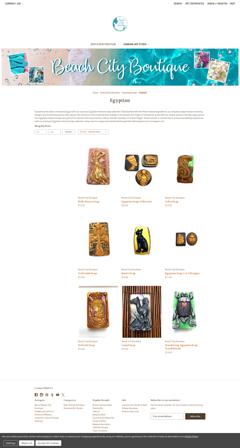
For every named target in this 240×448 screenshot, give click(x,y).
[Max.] (55, 131)
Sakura (96, 411)
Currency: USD (14, 3)
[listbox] (98, 132)
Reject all (27, 443)
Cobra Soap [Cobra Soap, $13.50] (171, 201)
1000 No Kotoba (100, 427)
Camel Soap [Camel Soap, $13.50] (128, 345)
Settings (10, 443)
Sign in (210, 3)
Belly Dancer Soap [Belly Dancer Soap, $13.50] (88, 201)
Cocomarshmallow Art (103, 418)
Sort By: (83, 132)
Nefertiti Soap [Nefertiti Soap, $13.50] (86, 345)
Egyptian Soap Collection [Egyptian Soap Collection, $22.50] (137, 201)
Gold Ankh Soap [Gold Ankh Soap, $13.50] (87, 273)
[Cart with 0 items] (232, 3)
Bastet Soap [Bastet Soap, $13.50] (128, 273)
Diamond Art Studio (136, 44)
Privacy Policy (191, 436)
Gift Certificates (194, 3)
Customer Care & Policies (47, 418)
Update (68, 131)
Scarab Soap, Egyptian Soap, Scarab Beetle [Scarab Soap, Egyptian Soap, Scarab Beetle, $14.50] (181, 347)
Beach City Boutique (102, 405)
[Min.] (41, 131)
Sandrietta (98, 408)
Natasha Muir (99, 414)
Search (178, 3)
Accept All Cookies (48, 443)
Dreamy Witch (99, 421)
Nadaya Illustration (102, 424)
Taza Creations (100, 430)
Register (222, 3)
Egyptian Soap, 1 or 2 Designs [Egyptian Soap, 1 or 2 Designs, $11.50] (182, 273)
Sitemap (39, 421)
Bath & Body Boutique (105, 44)
